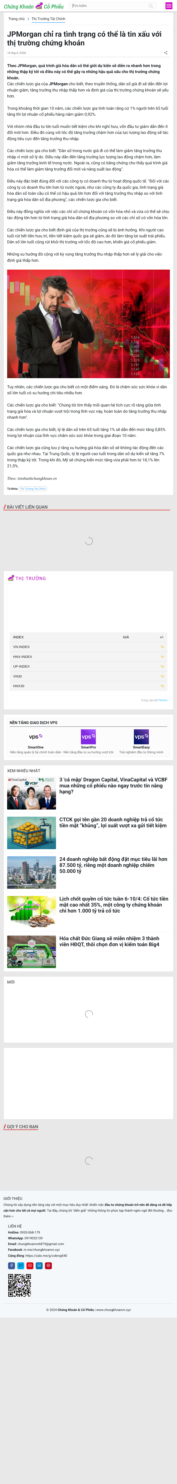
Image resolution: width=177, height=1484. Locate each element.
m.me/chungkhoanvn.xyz (42, 1250)
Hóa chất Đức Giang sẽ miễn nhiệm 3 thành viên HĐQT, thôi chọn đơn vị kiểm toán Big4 (109, 942)
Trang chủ (16, 19)
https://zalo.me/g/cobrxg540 (46, 1256)
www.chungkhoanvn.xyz (113, 1310)
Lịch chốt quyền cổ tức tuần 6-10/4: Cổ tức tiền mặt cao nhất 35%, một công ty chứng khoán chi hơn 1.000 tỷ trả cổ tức (113, 905)
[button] (165, 52)
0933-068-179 (30, 1232)
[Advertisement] (88, 1083)
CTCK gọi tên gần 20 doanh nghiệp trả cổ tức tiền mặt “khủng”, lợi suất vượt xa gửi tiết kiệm (113, 823)
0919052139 (33, 1238)
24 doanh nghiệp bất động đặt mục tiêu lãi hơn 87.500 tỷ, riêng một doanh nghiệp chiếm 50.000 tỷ (113, 865)
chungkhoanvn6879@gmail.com (41, 1244)
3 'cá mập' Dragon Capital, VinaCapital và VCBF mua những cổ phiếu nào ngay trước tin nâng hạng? (113, 786)
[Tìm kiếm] (150, 5)
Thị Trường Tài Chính (48, 19)
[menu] (169, 5)
